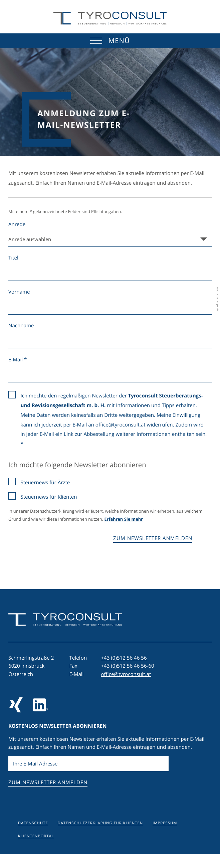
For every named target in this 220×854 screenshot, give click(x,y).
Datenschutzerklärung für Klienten (100, 823)
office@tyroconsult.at (120, 424)
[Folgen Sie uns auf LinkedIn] (40, 704)
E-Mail (17, 359)
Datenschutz (33, 823)
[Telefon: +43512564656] (124, 658)
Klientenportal (36, 836)
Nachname (21, 325)
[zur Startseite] (110, 18)
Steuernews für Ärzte (45, 482)
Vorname (19, 292)
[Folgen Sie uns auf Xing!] (15, 704)
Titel (13, 257)
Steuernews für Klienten (48, 497)
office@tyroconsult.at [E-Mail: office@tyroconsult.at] (126, 674)
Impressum (165, 823)
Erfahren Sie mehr (123, 519)
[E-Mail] (88, 764)
